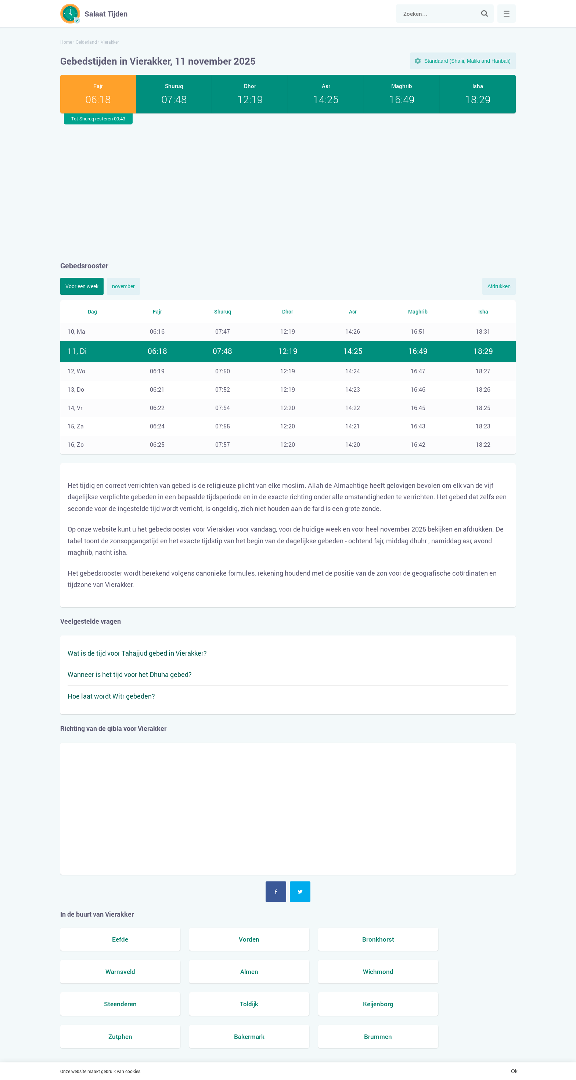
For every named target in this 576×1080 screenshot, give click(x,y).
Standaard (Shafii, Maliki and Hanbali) (467, 61)
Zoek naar (484, 13)
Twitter (300, 891)
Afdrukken (499, 286)
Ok (514, 1071)
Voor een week (81, 286)
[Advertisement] (288, 186)
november (123, 286)
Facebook (276, 891)
